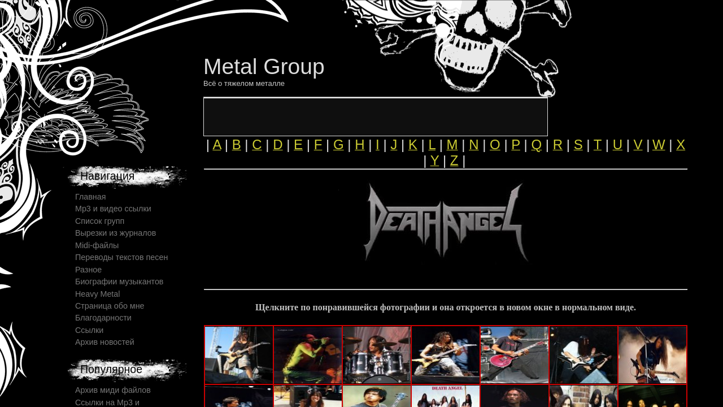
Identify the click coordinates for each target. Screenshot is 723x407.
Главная (90, 196)
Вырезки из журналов (115, 232)
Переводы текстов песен (121, 257)
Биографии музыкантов (119, 281)
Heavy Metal (97, 293)
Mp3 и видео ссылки (113, 208)
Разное (88, 269)
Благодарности (103, 317)
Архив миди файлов (113, 390)
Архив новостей (104, 342)
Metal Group (264, 66)
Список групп (99, 221)
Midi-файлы (97, 245)
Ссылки (89, 330)
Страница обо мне (110, 305)
